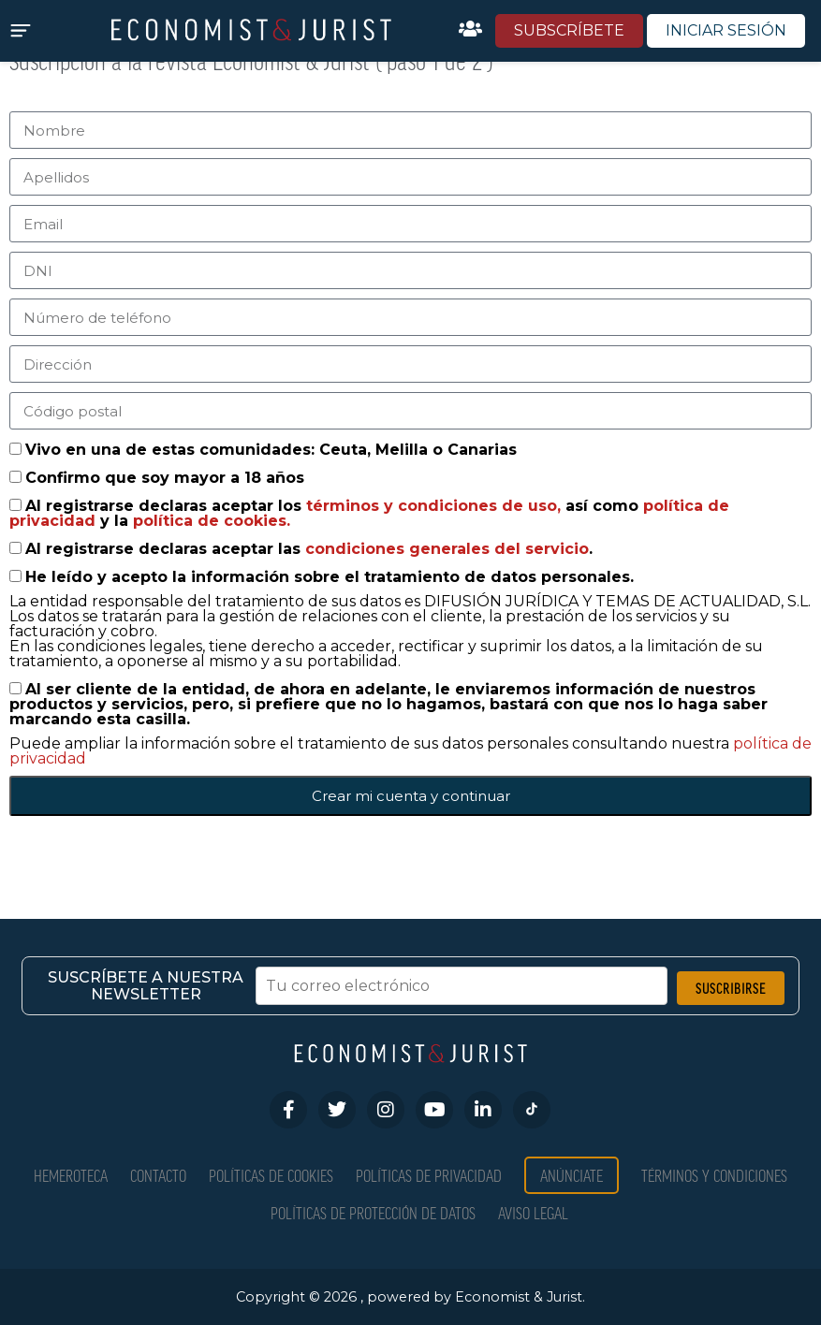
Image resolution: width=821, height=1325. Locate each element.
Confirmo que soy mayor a (164, 478)
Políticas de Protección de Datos (373, 1212)
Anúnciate (571, 1175)
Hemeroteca (71, 1175)
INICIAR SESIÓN (726, 30)
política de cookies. (211, 521)
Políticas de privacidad (429, 1175)
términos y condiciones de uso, (435, 506)
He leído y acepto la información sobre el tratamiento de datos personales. (329, 577)
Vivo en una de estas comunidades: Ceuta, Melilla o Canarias (271, 450)
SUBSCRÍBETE (569, 30)
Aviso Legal (533, 1212)
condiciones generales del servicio (447, 549)
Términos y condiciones (714, 1175)
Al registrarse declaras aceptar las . (309, 549)
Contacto (158, 1175)
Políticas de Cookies (271, 1175)
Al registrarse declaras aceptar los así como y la (369, 513)
